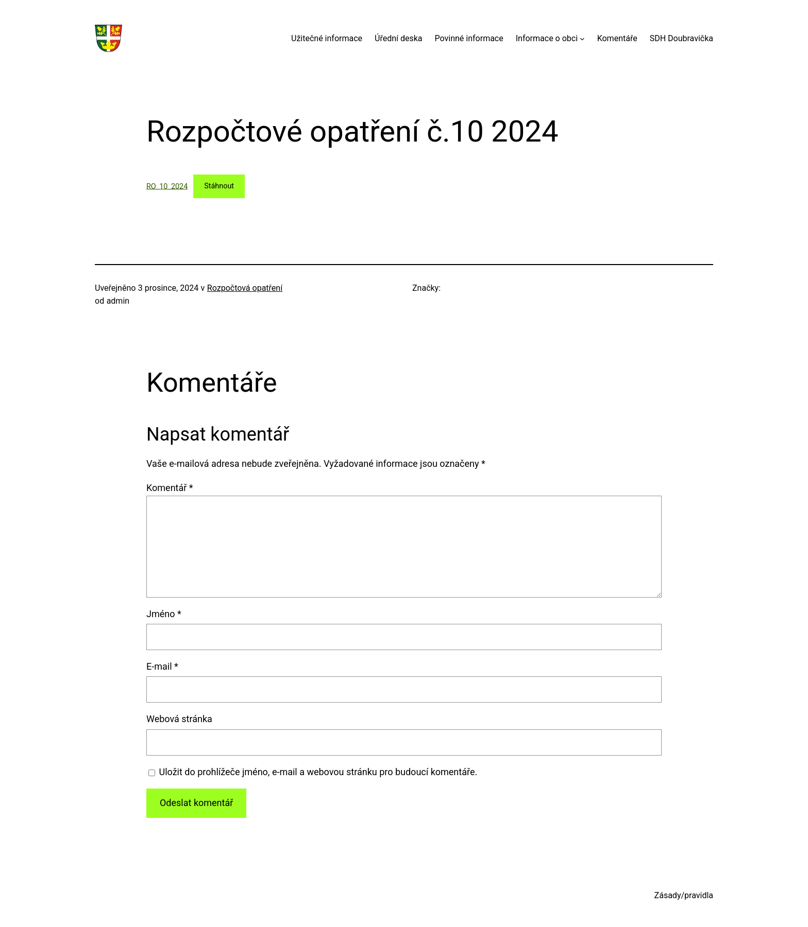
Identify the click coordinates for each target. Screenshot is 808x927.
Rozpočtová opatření (244, 288)
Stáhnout (219, 186)
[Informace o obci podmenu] (582, 38)
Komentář (169, 487)
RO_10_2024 (167, 186)
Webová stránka (179, 718)
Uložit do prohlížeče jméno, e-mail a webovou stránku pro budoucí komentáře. (318, 771)
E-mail (162, 666)
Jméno (163, 613)
